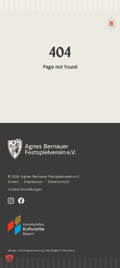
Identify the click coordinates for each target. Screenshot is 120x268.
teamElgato (52, 250)
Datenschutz (58, 182)
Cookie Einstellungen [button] (25, 189)
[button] (9, 258)
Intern (13, 182)
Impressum (33, 182)
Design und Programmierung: (26, 250)
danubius (68, 250)
